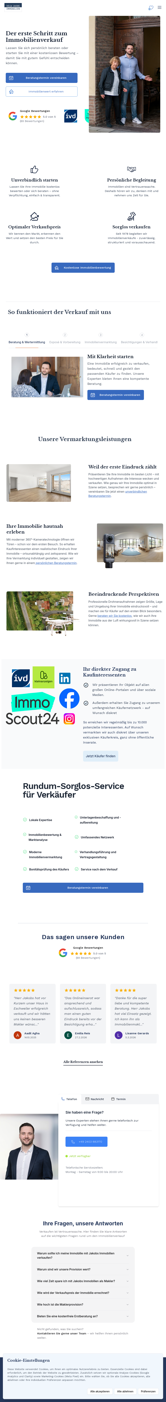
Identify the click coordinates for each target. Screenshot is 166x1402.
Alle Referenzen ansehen (83, 1062)
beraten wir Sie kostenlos (114, 616)
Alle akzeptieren (100, 1391)
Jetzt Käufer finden (101, 756)
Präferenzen (148, 1391)
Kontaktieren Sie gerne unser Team (61, 1333)
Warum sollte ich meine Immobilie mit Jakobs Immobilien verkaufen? (83, 1255)
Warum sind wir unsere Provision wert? (83, 1269)
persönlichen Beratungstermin (56, 563)
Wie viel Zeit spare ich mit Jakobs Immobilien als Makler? (83, 1281)
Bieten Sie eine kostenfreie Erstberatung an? (83, 1316)
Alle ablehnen (125, 1391)
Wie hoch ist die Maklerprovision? (83, 1304)
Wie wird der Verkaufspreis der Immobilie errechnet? (83, 1293)
